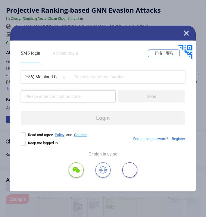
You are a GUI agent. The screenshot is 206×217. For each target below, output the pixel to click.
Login (103, 118)
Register (178, 139)
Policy (59, 135)
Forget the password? (150, 139)
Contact (80, 135)
